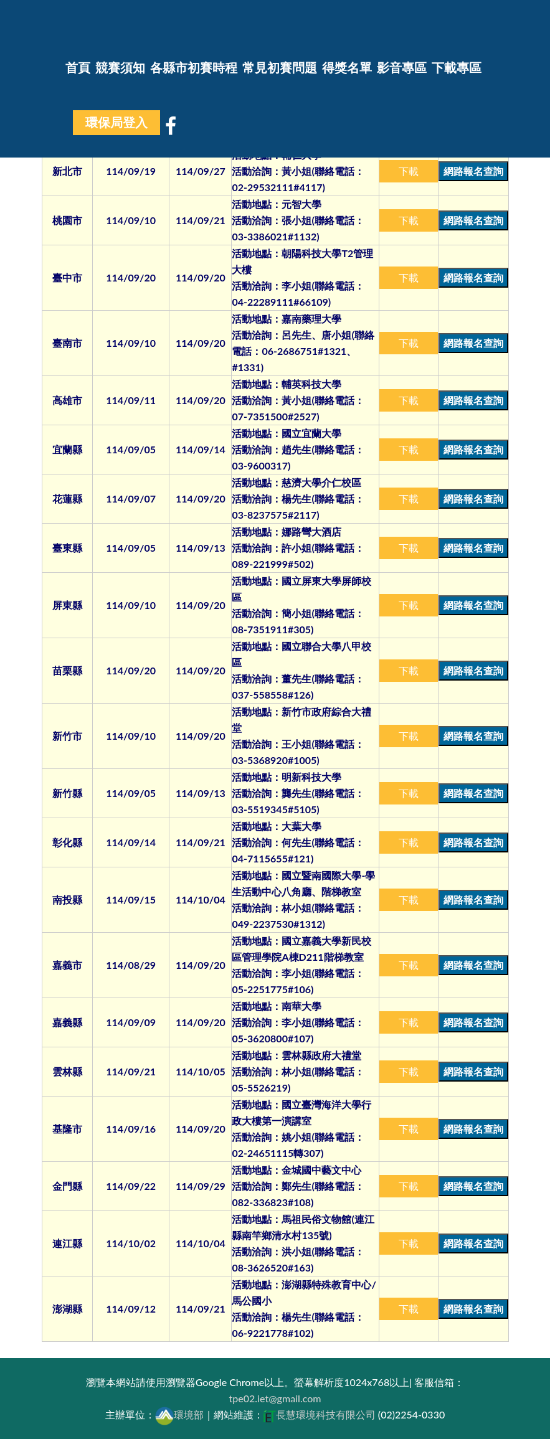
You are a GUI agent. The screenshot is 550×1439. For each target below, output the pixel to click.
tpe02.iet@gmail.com (275, 1398)
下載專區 (456, 68)
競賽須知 (120, 68)
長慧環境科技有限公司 (319, 1414)
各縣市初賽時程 (193, 68)
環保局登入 (116, 123)
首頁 (77, 68)
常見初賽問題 (279, 68)
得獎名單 (347, 68)
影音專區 (402, 68)
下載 (409, 171)
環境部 (179, 1414)
